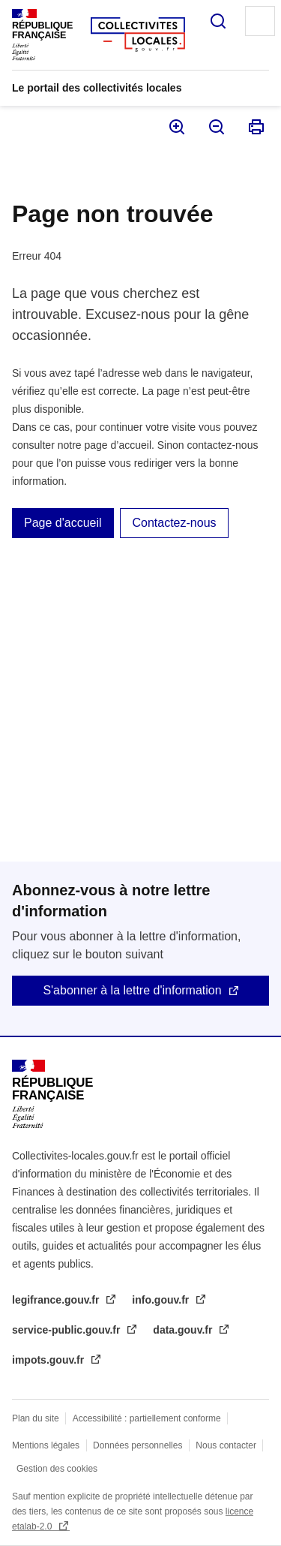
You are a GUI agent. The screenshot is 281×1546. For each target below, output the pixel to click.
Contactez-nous (174, 522)
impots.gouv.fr (49, 1360)
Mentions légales (45, 1445)
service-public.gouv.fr (67, 1330)
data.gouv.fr (184, 1330)
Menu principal (260, 21)
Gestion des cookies (56, 1468)
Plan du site (35, 1418)
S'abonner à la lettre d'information (132, 990)
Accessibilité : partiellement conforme (147, 1418)
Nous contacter (226, 1445)
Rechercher (218, 21)
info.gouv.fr (162, 1300)
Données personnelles (137, 1445)
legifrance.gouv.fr (57, 1300)
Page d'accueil (63, 522)
